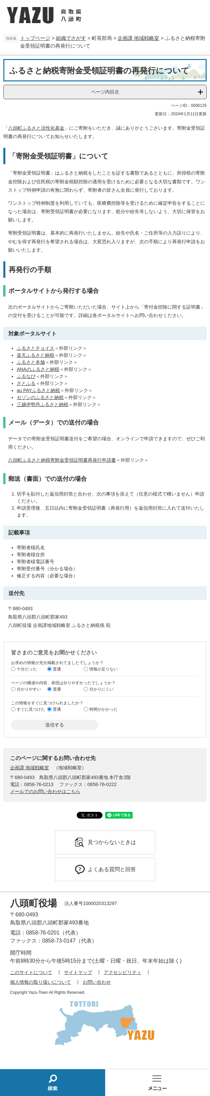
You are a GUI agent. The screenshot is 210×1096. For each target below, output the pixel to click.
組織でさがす (71, 38)
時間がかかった (103, 709)
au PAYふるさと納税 (38, 390)
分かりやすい (29, 689)
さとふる (26, 383)
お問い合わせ (97, 982)
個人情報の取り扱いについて (40, 982)
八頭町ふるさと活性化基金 (36, 128)
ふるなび (26, 376)
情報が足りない (103, 669)
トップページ (35, 38)
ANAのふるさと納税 (38, 369)
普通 (57, 669)
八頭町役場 (33, 903)
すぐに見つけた (31, 709)
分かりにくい (101, 689)
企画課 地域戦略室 (138, 38)
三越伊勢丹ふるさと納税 (42, 404)
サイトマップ (78, 972)
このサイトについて (31, 972)
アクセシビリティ (122, 972)
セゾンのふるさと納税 (40, 397)
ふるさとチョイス (35, 348)
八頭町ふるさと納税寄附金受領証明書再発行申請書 (62, 460)
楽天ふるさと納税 (35, 355)
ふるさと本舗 (31, 362)
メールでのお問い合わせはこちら (45, 791)
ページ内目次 (105, 91)
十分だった (27, 669)
